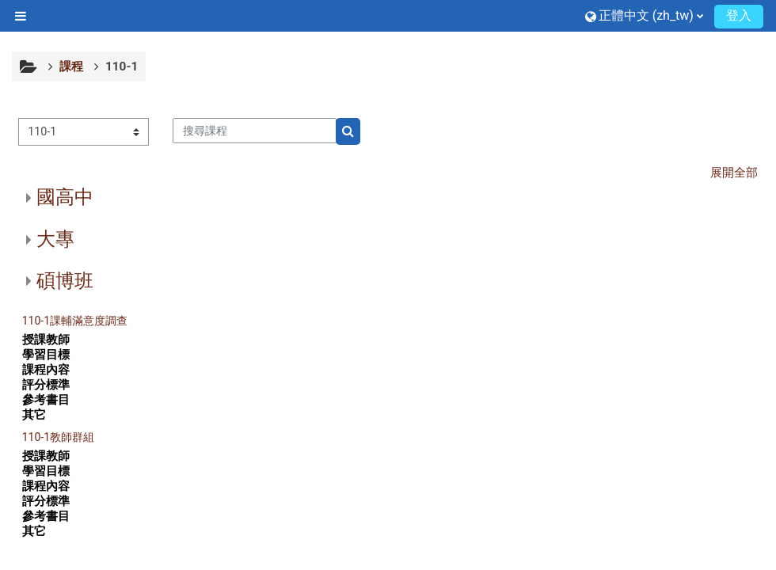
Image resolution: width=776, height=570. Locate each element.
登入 (738, 15)
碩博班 (64, 281)
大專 (55, 239)
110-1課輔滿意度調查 (74, 320)
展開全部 (734, 172)
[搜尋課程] (255, 130)
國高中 (64, 197)
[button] (644, 15)
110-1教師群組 (58, 437)
